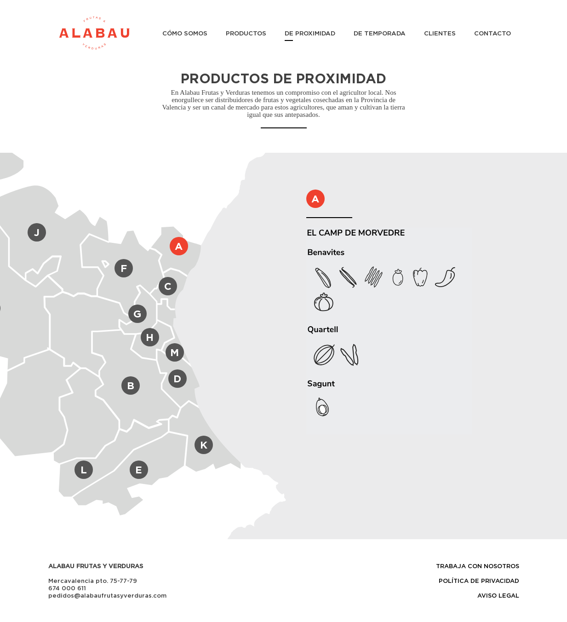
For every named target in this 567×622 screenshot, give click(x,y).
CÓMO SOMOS (184, 33)
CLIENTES (440, 33)
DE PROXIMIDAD (310, 33)
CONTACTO (492, 33)
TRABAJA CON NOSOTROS (477, 566)
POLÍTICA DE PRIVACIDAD (479, 580)
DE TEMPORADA (380, 33)
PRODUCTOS (246, 33)
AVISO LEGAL (498, 595)
